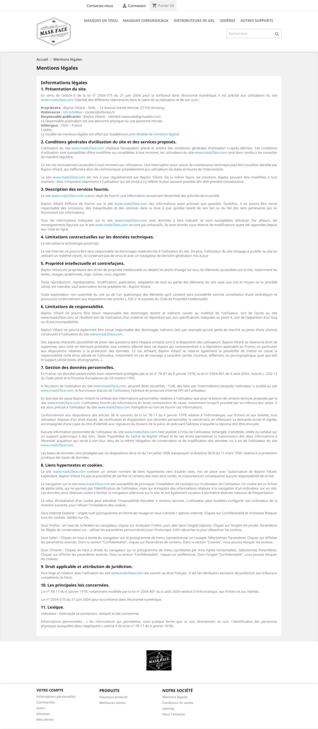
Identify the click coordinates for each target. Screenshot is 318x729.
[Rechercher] (254, 33)
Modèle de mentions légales (157, 134)
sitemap (168, 708)
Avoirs (40, 708)
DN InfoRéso (72, 112)
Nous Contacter (173, 714)
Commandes (45, 702)
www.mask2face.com (57, 99)
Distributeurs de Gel (194, 20)
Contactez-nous (100, 5)
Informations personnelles (56, 696)
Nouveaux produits (113, 697)
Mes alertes (45, 719)
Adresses (43, 714)
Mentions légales (175, 697)
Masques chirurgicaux (145, 20)
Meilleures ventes (112, 703)
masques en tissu (101, 20)
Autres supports (256, 20)
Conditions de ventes (177, 703)
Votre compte (49, 690)
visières (227, 20)
